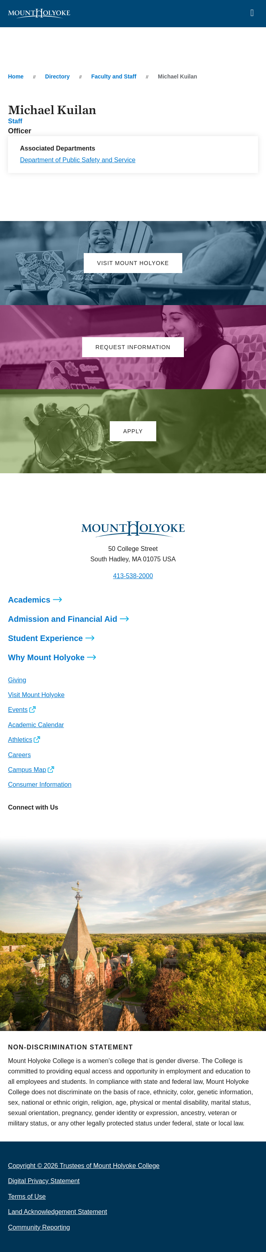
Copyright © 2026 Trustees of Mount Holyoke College (83, 1165)
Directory (57, 76)
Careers (19, 755)
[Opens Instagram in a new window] (14, 825)
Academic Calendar (36, 724)
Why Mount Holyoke (46, 657)
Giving (17, 680)
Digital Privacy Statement (44, 1181)
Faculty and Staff (114, 76)
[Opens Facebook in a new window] (32, 825)
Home (16, 76)
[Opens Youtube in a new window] (67, 825)
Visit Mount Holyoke (36, 694)
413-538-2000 (133, 576)
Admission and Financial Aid (62, 619)
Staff (15, 121)
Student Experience (45, 638)
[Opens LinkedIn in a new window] (50, 825)
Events (18, 709)
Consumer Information (39, 784)
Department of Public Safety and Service (77, 160)
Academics (29, 599)
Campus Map (27, 769)
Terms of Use (27, 1196)
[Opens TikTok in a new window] (85, 825)
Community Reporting (39, 1227)
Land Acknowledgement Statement (57, 1211)
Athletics (20, 739)
